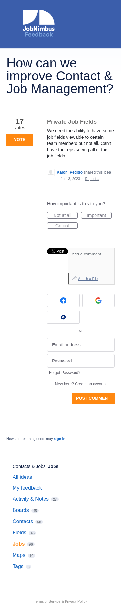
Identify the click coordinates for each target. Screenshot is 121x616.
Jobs (53, 466)
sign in (59, 439)
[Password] (81, 361)
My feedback (27, 488)
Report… (92, 179)
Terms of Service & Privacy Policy (60, 601)
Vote (19, 139)
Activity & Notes (31, 499)
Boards (21, 510)
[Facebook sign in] (63, 300)
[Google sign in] (98, 300)
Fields (19, 532)
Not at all (66, 216)
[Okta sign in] (63, 317)
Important (99, 216)
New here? (80, 384)
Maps (19, 555)
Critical (66, 226)
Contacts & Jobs (29, 466)
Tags (18, 566)
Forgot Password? (64, 372)
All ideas (22, 477)
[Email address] (81, 345)
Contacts (23, 521)
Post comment (93, 398)
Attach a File (88, 279)
